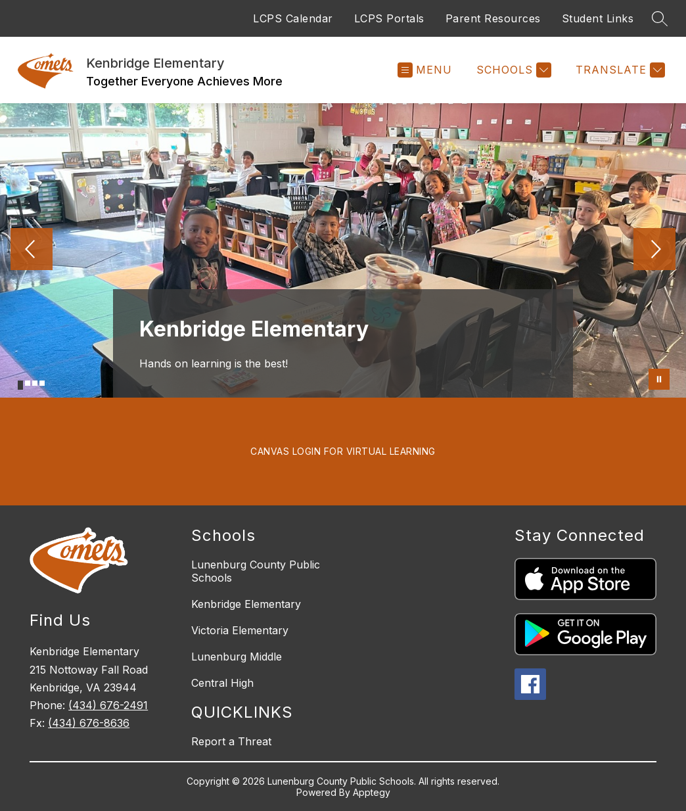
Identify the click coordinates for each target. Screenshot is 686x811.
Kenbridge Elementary (246, 604)
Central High (222, 682)
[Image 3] (34, 383)
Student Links (598, 18)
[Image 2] (27, 383)
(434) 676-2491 (108, 705)
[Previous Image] (32, 250)
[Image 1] (20, 385)
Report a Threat (231, 741)
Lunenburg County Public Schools (255, 571)
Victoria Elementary (239, 630)
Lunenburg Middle (236, 656)
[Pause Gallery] (659, 379)
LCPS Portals (389, 18)
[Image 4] (42, 383)
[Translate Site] (618, 70)
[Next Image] (654, 250)
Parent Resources (493, 18)
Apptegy (371, 792)
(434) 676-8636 (88, 723)
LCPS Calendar (293, 18)
